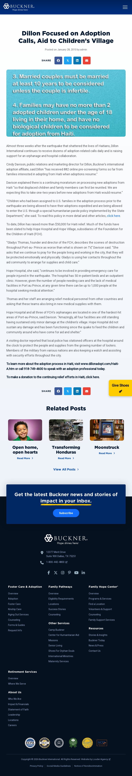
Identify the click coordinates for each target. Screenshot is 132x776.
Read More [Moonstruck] (107, 453)
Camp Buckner (56, 629)
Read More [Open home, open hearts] (25, 458)
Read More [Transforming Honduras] (66, 458)
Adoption (13, 598)
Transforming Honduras (66, 450)
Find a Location (97, 604)
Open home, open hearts (25, 450)
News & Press (96, 645)
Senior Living (55, 645)
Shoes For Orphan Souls (61, 650)
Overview (13, 593)
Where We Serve (17, 683)
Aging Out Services (18, 614)
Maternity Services (58, 661)
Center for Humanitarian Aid (63, 635)
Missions (53, 640)
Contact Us (95, 650)
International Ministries (60, 656)
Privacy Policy (36, 766)
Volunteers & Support (100, 609)
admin (83, 49)
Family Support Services (102, 619)
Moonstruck (107, 447)
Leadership (14, 714)
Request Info (15, 630)
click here (113, 216)
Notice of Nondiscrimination (88, 766)
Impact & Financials (18, 704)
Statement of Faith (18, 709)
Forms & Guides (16, 625)
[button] (125, 7)
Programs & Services (100, 598)
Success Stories (57, 609)
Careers (12, 725)
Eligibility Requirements (61, 598)
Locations (53, 604)
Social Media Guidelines (59, 766)
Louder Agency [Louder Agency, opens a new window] (102, 759)
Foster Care (14, 604)
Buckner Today (97, 640)
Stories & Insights (98, 635)
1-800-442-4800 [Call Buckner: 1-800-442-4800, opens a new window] (56, 562)
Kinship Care (14, 609)
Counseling (14, 619)
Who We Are (14, 699)
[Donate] (120, 388)
